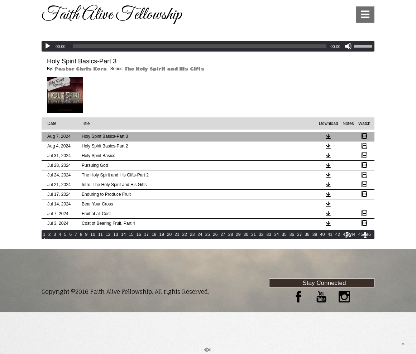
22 (184, 234)
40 (322, 234)
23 (192, 234)
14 (123, 234)
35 (284, 234)
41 (329, 234)
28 (230, 234)
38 (307, 234)
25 (207, 234)
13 (115, 234)
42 (337, 234)
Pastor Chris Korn (80, 69)
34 (276, 234)
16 (138, 234)
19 (161, 234)
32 (261, 234)
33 (269, 234)
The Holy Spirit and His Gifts (165, 69)
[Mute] (348, 46)
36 (292, 234)
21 (176, 234)
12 (108, 234)
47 (45, 239)
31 (253, 234)
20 (169, 234)
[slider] (200, 46)
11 (100, 234)
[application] (208, 46)
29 (238, 234)
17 (146, 234)
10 (92, 234)
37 (299, 234)
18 (154, 234)
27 (222, 234)
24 (199, 234)
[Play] (47, 46)
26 (215, 234)
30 (245, 234)
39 (314, 234)
